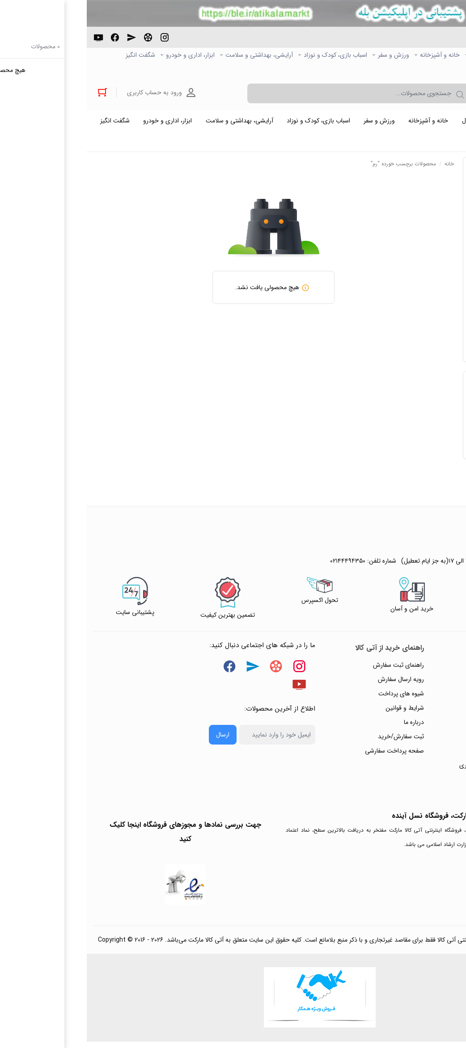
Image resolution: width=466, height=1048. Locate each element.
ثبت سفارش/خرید (314, 740)
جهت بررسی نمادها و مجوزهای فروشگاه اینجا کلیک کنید (98, 835)
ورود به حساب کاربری (70, 93)
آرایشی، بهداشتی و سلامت (172, 55)
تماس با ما (440, 740)
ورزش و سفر (306, 55)
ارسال (136, 738)
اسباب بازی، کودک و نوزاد (248, 55)
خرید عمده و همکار (435, 70)
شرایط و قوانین (318, 711)
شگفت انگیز (53, 55)
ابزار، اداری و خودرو (103, 55)
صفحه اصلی (443, 55)
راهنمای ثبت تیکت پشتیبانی (417, 668)
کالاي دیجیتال (401, 55)
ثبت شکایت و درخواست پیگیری (413, 769)
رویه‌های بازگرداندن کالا (424, 697)
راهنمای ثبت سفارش (311, 668)
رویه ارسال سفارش (314, 683)
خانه (362, 167)
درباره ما (327, 726)
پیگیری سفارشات (432, 726)
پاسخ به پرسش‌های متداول (419, 683)
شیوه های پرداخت (314, 697)
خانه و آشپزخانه (353, 55)
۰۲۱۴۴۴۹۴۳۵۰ (426, 42)
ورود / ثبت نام (434, 754)
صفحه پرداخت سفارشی (307, 754)
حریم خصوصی (434, 711)
